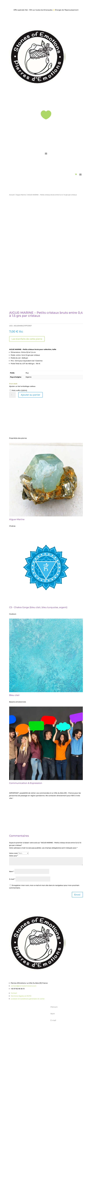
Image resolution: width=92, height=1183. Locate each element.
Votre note (13, 853)
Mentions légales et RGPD (21, 996)
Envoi (77, 894)
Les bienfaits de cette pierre (27, 339)
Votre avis (13, 856)
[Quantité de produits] (12, 395)
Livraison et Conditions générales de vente (27, 999)
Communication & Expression (25, 783)
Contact (14, 993)
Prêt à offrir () (19, 390)
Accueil (12, 195)
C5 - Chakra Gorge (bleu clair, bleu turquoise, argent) (38, 607)
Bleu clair (14, 695)
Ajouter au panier (30, 394)
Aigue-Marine (21, 195)
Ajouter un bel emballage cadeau (22, 386)
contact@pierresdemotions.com (23, 986)
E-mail (12, 879)
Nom (11, 871)
